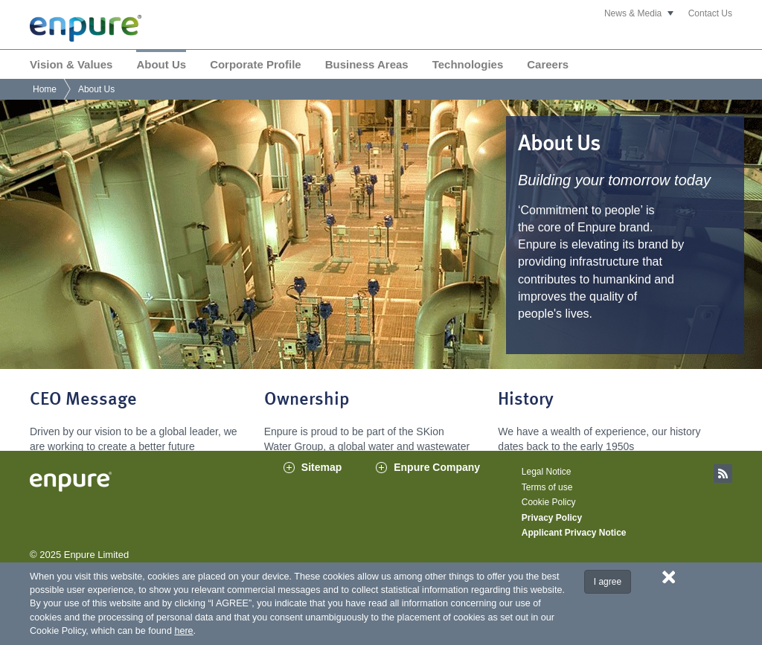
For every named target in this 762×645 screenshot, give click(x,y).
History (526, 400)
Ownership (307, 400)
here (183, 631)
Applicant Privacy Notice (574, 550)
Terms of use (547, 504)
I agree (607, 582)
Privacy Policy (552, 535)
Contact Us (710, 13)
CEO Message (83, 400)
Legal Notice (547, 489)
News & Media (633, 13)
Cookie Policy (549, 520)
